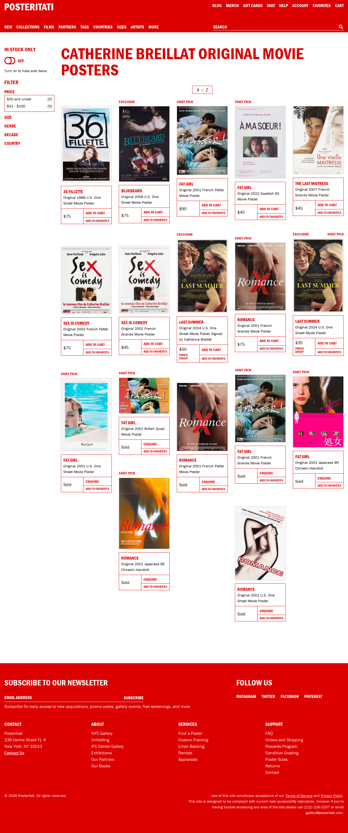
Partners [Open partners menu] (67, 27)
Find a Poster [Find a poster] (190, 733)
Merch (232, 5)
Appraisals (187, 759)
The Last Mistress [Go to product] (311, 183)
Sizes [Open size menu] (121, 27)
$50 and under (19, 99)
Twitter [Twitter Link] (268, 696)
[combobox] (278, 27)
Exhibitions (101, 752)
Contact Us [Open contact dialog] (14, 752)
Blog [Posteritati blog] (217, 5)
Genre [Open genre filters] (10, 126)
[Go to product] (86, 144)
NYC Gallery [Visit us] (102, 733)
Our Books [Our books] (100, 765)
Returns (272, 765)
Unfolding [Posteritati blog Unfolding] (100, 739)
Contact (272, 772)
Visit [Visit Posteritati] (271, 5)
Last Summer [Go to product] (307, 321)
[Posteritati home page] (28, 7)
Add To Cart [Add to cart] (95, 212)
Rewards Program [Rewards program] (281, 746)
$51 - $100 (16, 106)
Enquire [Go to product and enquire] (266, 473)
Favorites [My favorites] (322, 5)
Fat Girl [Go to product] (186, 184)
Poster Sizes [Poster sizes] (276, 759)
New (8, 27)
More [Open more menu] (153, 27)
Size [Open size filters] (8, 117)
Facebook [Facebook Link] (290, 696)
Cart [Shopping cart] (339, 5)
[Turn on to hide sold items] (9, 60)
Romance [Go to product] (246, 319)
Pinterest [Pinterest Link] (313, 696)
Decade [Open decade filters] (11, 134)
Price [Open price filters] (9, 91)
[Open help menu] (283, 5)
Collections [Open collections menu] (27, 27)
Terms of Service (298, 795)
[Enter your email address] (74, 697)
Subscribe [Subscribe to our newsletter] (134, 697)
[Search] (341, 27)
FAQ (269, 733)
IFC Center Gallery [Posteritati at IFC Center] (107, 746)
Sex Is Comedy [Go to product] (134, 322)
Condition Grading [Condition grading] (282, 752)
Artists (137, 27)
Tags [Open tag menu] (84, 27)
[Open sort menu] (202, 90)
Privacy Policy (332, 795)
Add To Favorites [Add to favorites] (97, 221)
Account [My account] (300, 5)
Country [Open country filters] (12, 143)
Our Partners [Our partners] (102, 759)
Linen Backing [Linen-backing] (191, 746)
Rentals (185, 752)
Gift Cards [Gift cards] (253, 5)
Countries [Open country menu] (103, 27)
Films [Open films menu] (49, 27)
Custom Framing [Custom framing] (193, 739)
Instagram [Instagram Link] (246, 696)
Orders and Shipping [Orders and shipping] (284, 739)
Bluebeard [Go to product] (131, 190)
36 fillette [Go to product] (73, 191)
